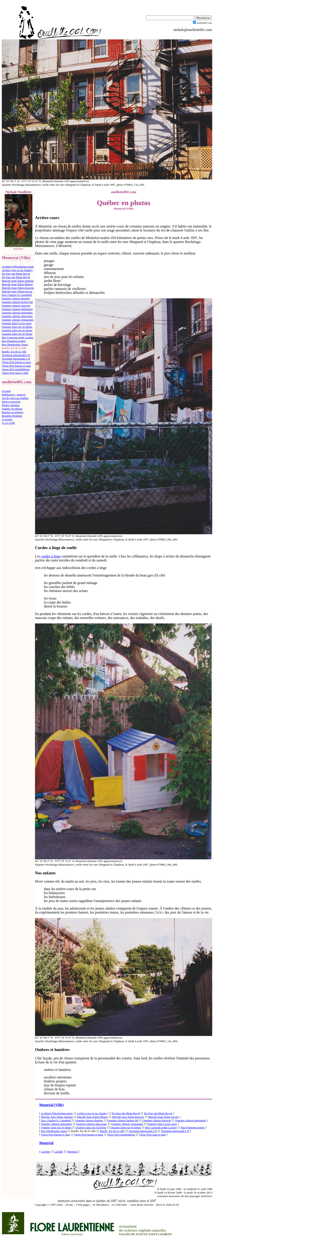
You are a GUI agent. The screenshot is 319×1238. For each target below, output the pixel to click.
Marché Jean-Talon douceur (18, 287)
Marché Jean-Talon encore (17, 291)
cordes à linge (51, 556)
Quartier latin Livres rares (17, 323)
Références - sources (14, 394)
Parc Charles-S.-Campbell (17, 295)
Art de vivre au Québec (15, 398)
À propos (7, 419)
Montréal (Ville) (51, 1105)
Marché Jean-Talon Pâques (17, 284)
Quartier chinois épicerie (16, 305)
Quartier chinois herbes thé (17, 302)
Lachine (45, 1151)
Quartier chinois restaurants (18, 319)
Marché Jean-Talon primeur (18, 280)
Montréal (46, 1143)
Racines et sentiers (12, 412)
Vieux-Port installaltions (16, 369)
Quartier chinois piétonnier (17, 309)
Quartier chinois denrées (16, 298)
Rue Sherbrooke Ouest (15, 344)
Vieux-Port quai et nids (15, 372)
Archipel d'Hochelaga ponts (18, 266)
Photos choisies (11, 405)
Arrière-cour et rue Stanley (17, 270)
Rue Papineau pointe (14, 341)
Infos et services (11, 401)
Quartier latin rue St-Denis (17, 326)
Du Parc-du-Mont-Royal (16, 273)
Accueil (6, 391)
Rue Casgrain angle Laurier (17, 337)
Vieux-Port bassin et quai (16, 362)
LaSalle (58, 1151)
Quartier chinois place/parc (17, 316)
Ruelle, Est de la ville (14, 351)
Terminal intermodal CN (16, 355)
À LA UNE (8, 422)
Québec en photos (12, 408)
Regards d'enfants (12, 415)
